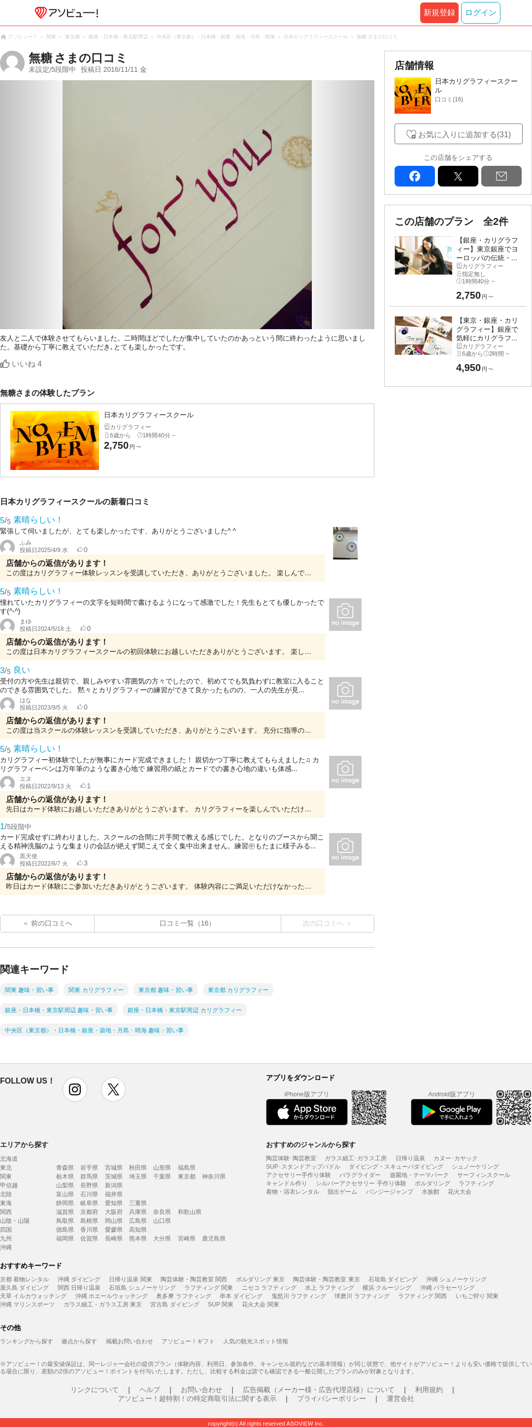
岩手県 (89, 1167)
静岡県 (65, 1203)
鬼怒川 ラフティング (298, 1296)
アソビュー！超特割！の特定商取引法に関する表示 (197, 1398)
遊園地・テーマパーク (419, 1175)
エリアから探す (24, 1144)
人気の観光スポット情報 (255, 1341)
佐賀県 (89, 1238)
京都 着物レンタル (24, 1279)
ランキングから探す (26, 1341)
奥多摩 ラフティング (183, 1296)
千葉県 (162, 1176)
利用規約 (429, 1390)
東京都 (187, 1176)
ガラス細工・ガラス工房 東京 (103, 1304)
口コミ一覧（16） (188, 923)
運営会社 (400, 1398)
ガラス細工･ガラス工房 (356, 1158)
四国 (6, 1229)
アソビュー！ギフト (188, 1341)
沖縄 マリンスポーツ (27, 1304)
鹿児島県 (214, 1238)
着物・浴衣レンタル (292, 1191)
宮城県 (114, 1167)
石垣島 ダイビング (392, 1279)
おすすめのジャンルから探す (311, 1144)
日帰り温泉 (410, 1158)
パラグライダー (360, 1175)
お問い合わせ (201, 1390)
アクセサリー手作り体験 (298, 1175)
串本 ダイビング (241, 1296)
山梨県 (65, 1185)
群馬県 (89, 1176)
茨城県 (114, 1176)
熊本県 (138, 1238)
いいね (27, 364)
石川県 (89, 1194)
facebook (415, 176)
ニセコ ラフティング (269, 1287)
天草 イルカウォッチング (33, 1296)
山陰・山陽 (15, 1220)
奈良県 (162, 1212)
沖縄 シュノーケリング (456, 1279)
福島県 (187, 1167)
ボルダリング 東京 (260, 1279)
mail (501, 176)
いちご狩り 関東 (477, 1296)
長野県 (89, 1185)
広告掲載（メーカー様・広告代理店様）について (319, 1390)
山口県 (162, 1220)
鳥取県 (65, 1220)
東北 (6, 1167)
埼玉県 (138, 1176)
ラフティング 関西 (422, 1296)
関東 (6, 1176)
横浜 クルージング (387, 1287)
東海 (6, 1203)
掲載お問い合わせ (129, 1341)
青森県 (65, 1167)
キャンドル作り (286, 1183)
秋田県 (138, 1167)
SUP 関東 (220, 1304)
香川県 (89, 1229)
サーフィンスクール (483, 1175)
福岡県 (65, 1238)
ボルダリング (432, 1183)
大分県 (162, 1238)
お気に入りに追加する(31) (464, 134)
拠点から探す (79, 1341)
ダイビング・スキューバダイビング (396, 1166)
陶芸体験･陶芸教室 (291, 1158)
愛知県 (114, 1203)
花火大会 (459, 1191)
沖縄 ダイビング (79, 1279)
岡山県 (114, 1220)
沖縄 (6, 1247)
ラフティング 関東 (208, 1287)
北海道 (9, 1158)
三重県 (138, 1203)
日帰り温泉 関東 (130, 1279)
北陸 (6, 1194)
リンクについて (94, 1390)
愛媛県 (114, 1229)
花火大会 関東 (260, 1304)
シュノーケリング (475, 1166)
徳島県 (65, 1229)
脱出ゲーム (342, 1191)
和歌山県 (189, 1212)
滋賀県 (65, 1212)
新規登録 (439, 12)
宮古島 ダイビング (174, 1304)
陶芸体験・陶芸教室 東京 (326, 1279)
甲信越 (9, 1185)
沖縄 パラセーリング (447, 1287)
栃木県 (65, 1176)
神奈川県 (214, 1176)
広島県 (138, 1220)
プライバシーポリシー (331, 1398)
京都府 (89, 1212)
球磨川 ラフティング (361, 1296)
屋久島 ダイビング (24, 1287)
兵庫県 (138, 1212)
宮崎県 (187, 1238)
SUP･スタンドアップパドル (303, 1166)
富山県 (65, 1194)
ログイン (481, 12)
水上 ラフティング (329, 1287)
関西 (6, 1212)
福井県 (114, 1194)
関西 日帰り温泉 (79, 1287)
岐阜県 (89, 1203)
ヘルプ (149, 1390)
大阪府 (114, 1212)
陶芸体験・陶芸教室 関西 (194, 1279)
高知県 (138, 1229)
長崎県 (114, 1238)
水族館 (430, 1191)
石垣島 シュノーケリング (142, 1287)
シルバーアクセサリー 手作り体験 (361, 1183)
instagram (75, 1089)
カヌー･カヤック (455, 1158)
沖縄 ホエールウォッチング (111, 1296)
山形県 (162, 1167)
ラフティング (476, 1183)
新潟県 (114, 1185)
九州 (6, 1238)
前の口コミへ (51, 923)
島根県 (89, 1220)
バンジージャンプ (389, 1191)
